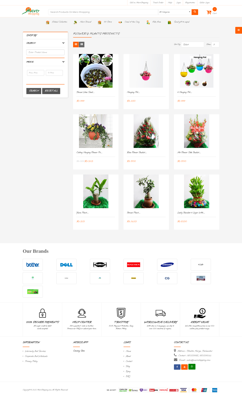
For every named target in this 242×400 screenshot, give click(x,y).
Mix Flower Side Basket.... (189, 152)
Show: (208, 44)
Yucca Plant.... (82, 212)
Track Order (158, 2)
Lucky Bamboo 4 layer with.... (191, 212)
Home (128, 351)
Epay (128, 371)
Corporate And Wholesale (36, 356)
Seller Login (204, 2)
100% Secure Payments (42, 322)
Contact (129, 361)
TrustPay (121, 322)
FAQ (128, 376)
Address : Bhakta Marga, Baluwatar (194, 351)
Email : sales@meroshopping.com (194, 360)
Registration (190, 2)
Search (34, 91)
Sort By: (177, 44)
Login (178, 2)
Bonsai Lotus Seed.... (85, 92)
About (128, 356)
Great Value (200, 322)
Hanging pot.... (133, 92)
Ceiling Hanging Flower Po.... (89, 152)
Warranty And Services (35, 351)
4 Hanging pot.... (184, 92)
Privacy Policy (31, 361)
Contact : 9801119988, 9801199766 (194, 355)
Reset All (51, 91)
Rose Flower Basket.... (137, 152)
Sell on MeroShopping (139, 2)
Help (170, 2)
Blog (128, 366)
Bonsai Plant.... (133, 212)
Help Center (81, 322)
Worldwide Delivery (160, 322)
